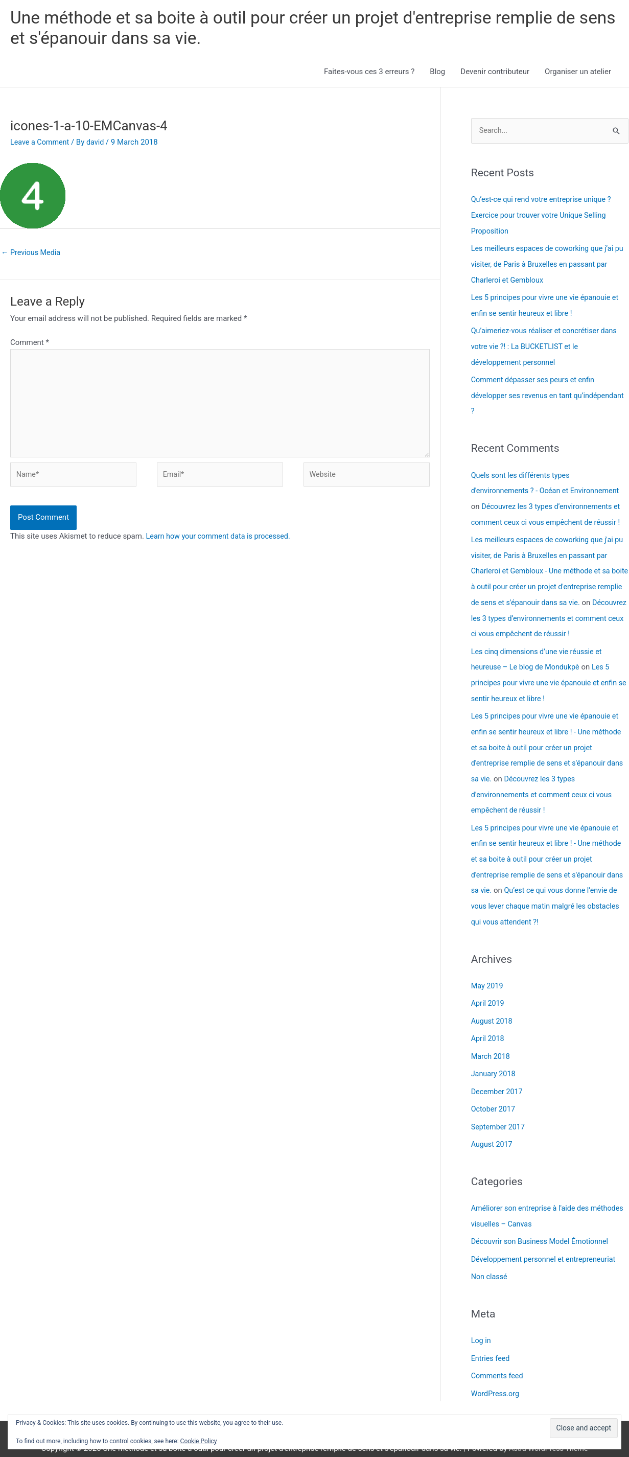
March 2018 (491, 1042)
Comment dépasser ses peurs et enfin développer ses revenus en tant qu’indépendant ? (535, 393)
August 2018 (493, 1007)
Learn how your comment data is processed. (221, 544)
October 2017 (494, 1094)
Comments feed (498, 1357)
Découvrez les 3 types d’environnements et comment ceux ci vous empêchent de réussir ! (544, 785)
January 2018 (494, 1059)
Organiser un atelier (578, 73)
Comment (29, 345)
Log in (481, 1322)
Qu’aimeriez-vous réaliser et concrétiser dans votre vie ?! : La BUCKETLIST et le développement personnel (547, 346)
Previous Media (32, 255)
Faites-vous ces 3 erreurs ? (369, 73)
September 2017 (499, 1111)
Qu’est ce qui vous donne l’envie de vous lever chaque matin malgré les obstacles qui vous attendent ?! (547, 894)
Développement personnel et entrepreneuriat (546, 1241)
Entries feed (491, 1340)
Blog (437, 73)
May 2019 (488, 973)
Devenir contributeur (494, 73)
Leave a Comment (41, 143)
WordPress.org (496, 1374)
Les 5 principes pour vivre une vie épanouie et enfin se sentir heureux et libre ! (547, 676)
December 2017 (498, 1076)
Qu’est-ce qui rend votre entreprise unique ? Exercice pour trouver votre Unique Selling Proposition (544, 217)
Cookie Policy (198, 1441)
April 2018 (488, 1025)
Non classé (490, 1259)
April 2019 (488, 990)
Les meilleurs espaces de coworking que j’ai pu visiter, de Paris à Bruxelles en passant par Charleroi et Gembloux (547, 265)
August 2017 (493, 1128)
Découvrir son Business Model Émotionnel (543, 1224)
